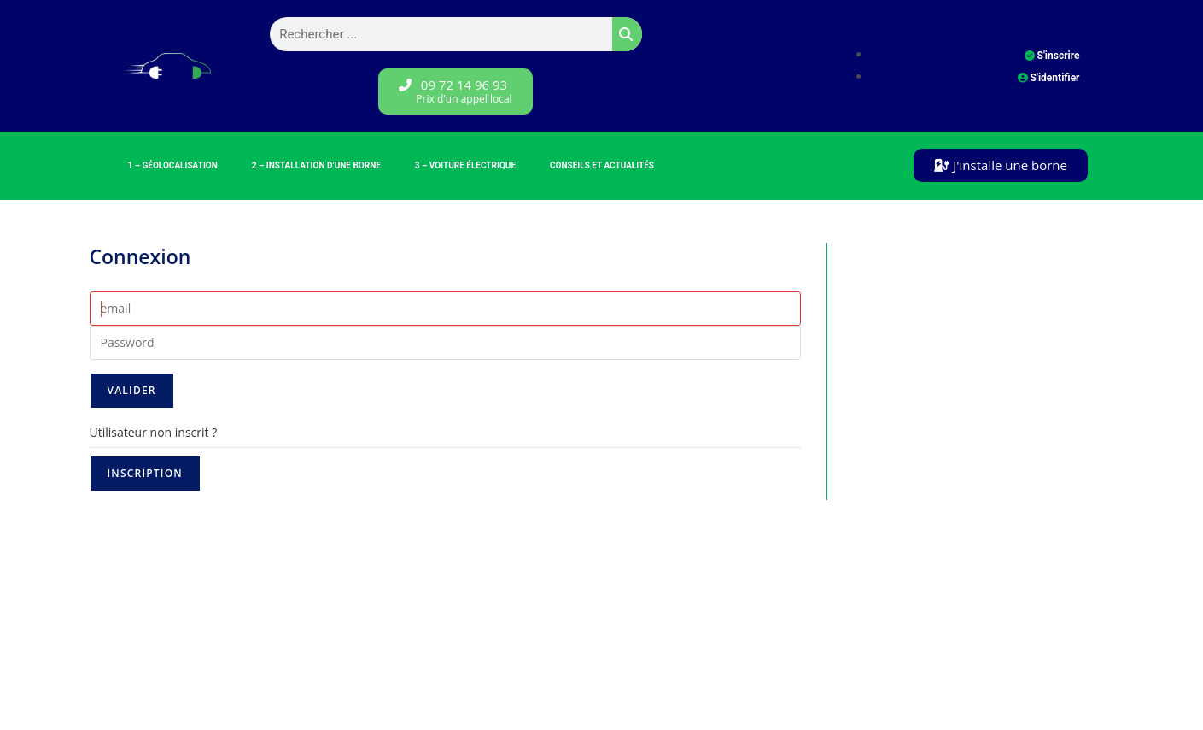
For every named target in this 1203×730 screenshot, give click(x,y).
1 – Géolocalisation (173, 165)
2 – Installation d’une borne (316, 165)
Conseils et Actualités (602, 165)
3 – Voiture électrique (465, 165)
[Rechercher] (627, 34)
